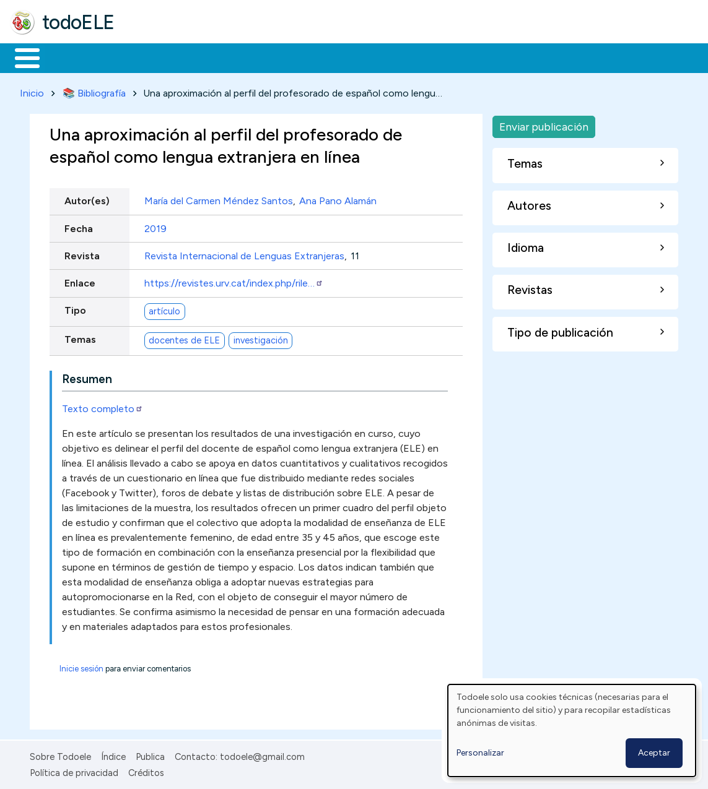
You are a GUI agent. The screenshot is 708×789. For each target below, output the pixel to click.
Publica (150, 754)
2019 (155, 226)
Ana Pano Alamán (338, 199)
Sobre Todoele (60, 754)
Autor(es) (87, 199)
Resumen (87, 376)
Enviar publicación (543, 124)
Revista (82, 253)
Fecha (78, 226)
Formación (149, 57)
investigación (261, 337)
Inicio (21, 57)
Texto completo (102, 406)
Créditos (146, 770)
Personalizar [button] (480, 753)
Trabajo (223, 57)
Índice (113, 754)
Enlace (79, 281)
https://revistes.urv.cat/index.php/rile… (233, 281)
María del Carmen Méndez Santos (218, 199)
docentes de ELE (184, 337)
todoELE (78, 22)
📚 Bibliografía (94, 91)
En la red (293, 57)
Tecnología (370, 57)
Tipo (75, 308)
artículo (164, 308)
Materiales (69, 57)
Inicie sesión (81, 666)
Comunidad (453, 57)
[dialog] (572, 730)
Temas (80, 337)
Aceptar (654, 753)
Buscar (509, 57)
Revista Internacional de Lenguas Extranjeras (244, 253)
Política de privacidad (74, 770)
